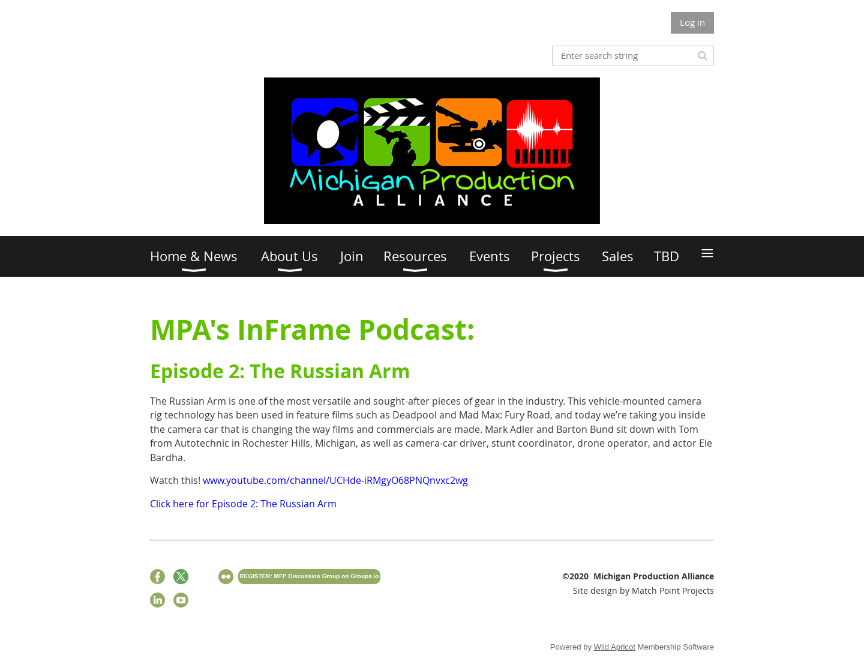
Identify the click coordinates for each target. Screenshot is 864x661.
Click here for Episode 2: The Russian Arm (243, 503)
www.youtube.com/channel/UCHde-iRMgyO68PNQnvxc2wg (335, 480)
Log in (692, 22)
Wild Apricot (614, 646)
